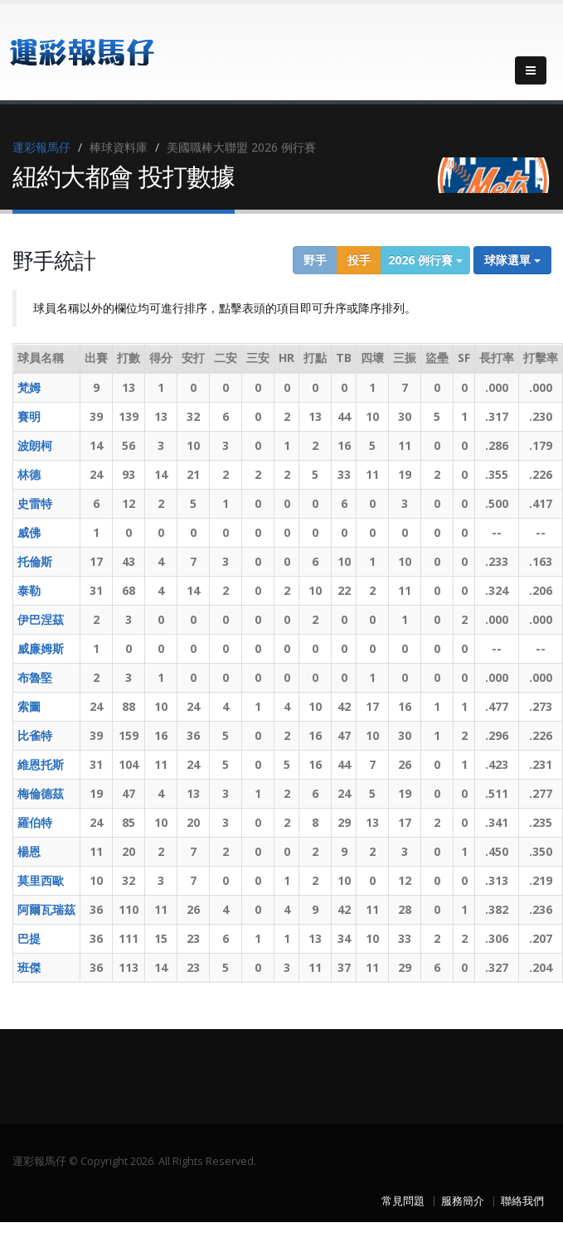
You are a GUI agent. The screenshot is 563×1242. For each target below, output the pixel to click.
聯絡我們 (522, 1201)
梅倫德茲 (40, 793)
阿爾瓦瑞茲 (46, 909)
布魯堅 (34, 677)
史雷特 (34, 503)
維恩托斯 (40, 764)
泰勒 (29, 590)
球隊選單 (512, 260)
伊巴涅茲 (40, 619)
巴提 (29, 938)
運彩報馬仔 (41, 147)
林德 (29, 474)
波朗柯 (34, 445)
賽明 (29, 416)
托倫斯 (34, 561)
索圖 (29, 706)
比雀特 (34, 735)
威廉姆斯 (40, 648)
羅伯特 (34, 822)
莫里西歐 (40, 880)
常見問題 (403, 1201)
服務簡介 (462, 1201)
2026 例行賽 (425, 260)
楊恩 (29, 851)
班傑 (29, 967)
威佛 (29, 532)
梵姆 (29, 387)
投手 (359, 260)
